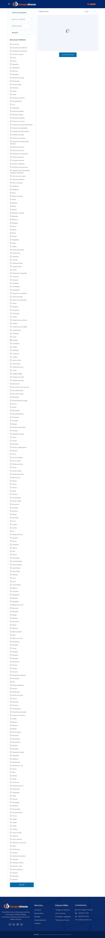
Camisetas (15, 276)
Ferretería (15, 444)
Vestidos (15, 853)
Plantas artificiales (18, 685)
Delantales (15, 397)
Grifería (14, 487)
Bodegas (15, 223)
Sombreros (15, 782)
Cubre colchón (16, 360)
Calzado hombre (17, 263)
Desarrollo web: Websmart (62, 934)
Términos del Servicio (62, 920)
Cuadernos (15, 353)
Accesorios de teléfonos (19, 48)
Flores (14, 454)
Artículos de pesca (18, 150)
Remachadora (16, 732)
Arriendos (37, 923)
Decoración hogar (18, 394)
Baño (14, 193)
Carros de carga (17, 297)
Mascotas (15, 608)
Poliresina (15, 705)
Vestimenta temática (18, 856)
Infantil (14, 514)
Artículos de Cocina (18, 121)
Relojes (14, 729)
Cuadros (15, 357)
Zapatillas (15, 876)
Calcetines (15, 256)
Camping (15, 280)
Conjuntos (15, 333)
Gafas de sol (16, 477)
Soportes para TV (18, 786)
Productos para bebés (19, 712)
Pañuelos (15, 652)
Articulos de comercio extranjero (22, 125)
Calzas (14, 270)
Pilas (13, 682)
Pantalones (15, 642)
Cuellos (14, 370)
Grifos (14, 491)
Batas (14, 199)
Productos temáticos (18, 715)
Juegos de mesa (17, 534)
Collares (14, 323)
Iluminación (15, 504)
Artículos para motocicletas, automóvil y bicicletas (20, 172)
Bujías (14, 243)
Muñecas (15, 628)
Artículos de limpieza (18, 138)
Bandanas (15, 189)
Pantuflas (15, 645)
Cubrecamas (16, 364)
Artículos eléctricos (18, 157)
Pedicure (15, 665)
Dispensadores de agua (19, 400)
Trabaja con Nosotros (62, 910)
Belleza (14, 209)
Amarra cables (16, 84)
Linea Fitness (16, 568)
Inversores (15, 518)
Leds (13, 551)
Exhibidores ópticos (18, 434)
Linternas (15, 575)
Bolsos (14, 230)
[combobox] (22, 19)
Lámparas (15, 544)
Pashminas (15, 662)
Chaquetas (15, 310)
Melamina (15, 611)
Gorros (14, 484)
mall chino (15, 591)
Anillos (14, 91)
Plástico (14, 688)
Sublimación (16, 789)
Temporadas (16, 809)
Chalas (14, 303)
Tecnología (15, 802)
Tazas (14, 796)
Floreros (14, 451)
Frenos (14, 467)
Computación (16, 330)
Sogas (14, 779)
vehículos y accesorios (19, 842)
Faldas (14, 437)
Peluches (15, 672)
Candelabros (16, 286)
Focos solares (16, 461)
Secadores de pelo (18, 752)
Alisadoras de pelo (18, 78)
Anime (14, 94)
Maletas (14, 588)
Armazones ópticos (18, 98)
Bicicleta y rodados (18, 213)
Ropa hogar (16, 739)
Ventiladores (16, 849)
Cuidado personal (18, 380)
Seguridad (15, 755)
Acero (14, 58)
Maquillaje (15, 601)
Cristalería (15, 350)
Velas (14, 846)
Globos (14, 481)
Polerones (15, 702)
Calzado (15, 260)
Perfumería (15, 678)
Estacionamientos (40, 920)
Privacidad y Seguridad (63, 917)
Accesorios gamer (18, 54)
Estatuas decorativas (18, 427)
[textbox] (22, 19)
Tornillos (14, 829)
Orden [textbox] (87, 11)
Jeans (14, 521)
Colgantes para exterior (19, 320)
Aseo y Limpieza (17, 183)
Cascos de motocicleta (19, 300)
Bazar (14, 206)
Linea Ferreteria (17, 565)
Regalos (14, 722)
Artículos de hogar (18, 135)
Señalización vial (17, 765)
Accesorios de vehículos (19, 51)
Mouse (14, 625)
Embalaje (15, 421)
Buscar (21, 885)
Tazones (15, 799)
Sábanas (15, 745)
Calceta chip (16, 253)
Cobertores (15, 313)
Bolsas (14, 226)
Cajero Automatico (18, 250)
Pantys (14, 648)
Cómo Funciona (60, 913)
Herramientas (16, 498)
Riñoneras (15, 735)
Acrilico (14, 61)
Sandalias (15, 749)
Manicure (15, 598)
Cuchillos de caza (17, 367)
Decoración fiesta (17, 390)
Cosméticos (16, 343)
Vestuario (15, 859)
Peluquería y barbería (18, 675)
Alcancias (15, 71)
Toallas (14, 822)
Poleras (14, 698)
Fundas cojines (17, 471)
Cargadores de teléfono (19, 293)
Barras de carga (17, 196)
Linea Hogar (16, 571)
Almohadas (16, 81)
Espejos (14, 424)
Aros (13, 104)
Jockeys (14, 524)
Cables (14, 246)
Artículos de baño (17, 114)
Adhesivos (15, 64)
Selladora (15, 759)
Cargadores (16, 290)
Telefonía (15, 806)
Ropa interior (16, 742)
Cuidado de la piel (18, 377)
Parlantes (15, 658)
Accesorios (15, 44)
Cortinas (15, 340)
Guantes (14, 494)
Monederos (15, 621)
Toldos (14, 826)
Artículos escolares (18, 160)
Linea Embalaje (17, 561)
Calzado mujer (17, 266)
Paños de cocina (17, 638)
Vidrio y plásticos (17, 869)
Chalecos (15, 307)
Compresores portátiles (19, 327)
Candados (15, 283)
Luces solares (16, 585)
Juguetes (15, 538)
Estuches (15, 430)
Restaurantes (38, 913)
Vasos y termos (17, 839)
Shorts (14, 769)
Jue (13, 531)
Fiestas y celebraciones (19, 447)
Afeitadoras (16, 68)
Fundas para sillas (18, 474)
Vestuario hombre (17, 863)
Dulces (14, 407)
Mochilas (15, 618)
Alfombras (15, 74)
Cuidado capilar (17, 374)
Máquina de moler (18, 605)
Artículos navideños (18, 164)
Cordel (14, 337)
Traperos (15, 836)
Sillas (13, 772)
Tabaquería (15, 792)
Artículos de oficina (18, 147)
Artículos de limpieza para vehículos (19, 143)
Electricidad (15, 410)
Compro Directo (44, 934)
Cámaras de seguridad (19, 273)
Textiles (14, 819)
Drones (14, 404)
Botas (14, 233)
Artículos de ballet (18, 111)
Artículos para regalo (19, 176)
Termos (14, 816)
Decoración (15, 384)
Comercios (37, 910)
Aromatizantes (17, 101)
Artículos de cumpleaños (20, 128)
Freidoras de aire (17, 464)
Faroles (14, 441)
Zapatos (15, 879)
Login (51, 934)
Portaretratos (16, 709)
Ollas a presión (17, 632)
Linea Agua (15, 558)
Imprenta (15, 508)
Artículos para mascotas (20, 167)
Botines (14, 236)
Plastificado (16, 692)
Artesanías (15, 108)
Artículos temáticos (18, 179)
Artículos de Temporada (20, 154)
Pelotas (14, 668)
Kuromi (14, 541)
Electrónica (15, 417)
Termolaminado (17, 812)
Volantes (15, 873)
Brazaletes (15, 240)
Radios (14, 719)
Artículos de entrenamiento (20, 131)
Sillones (14, 776)
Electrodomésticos (18, 414)
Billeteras (15, 219)
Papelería (15, 655)
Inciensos (15, 511)
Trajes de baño (17, 832)
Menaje (14, 615)
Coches (14, 317)
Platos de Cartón (17, 695)
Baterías (14, 203)
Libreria (14, 554)
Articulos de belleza (18, 118)
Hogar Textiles (16, 501)
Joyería (14, 528)
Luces (14, 581)
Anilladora (15, 88)
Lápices (14, 548)
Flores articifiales (17, 457)
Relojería (15, 725)
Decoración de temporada (20, 387)
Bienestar (15, 216)
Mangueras (15, 595)
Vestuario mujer (17, 866)
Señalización (16, 762)
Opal (13, 635)
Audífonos (15, 186)
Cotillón (14, 347)
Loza (13, 578)
